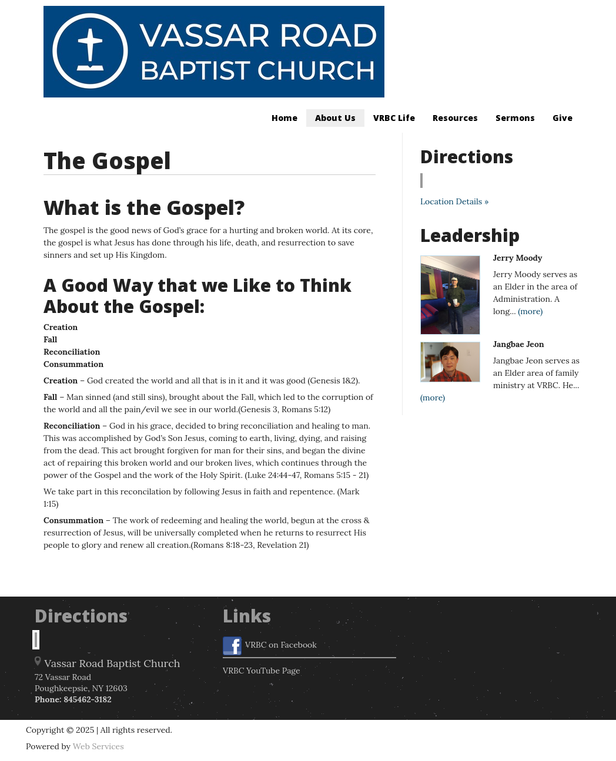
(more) (530, 311)
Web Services (98, 746)
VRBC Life (394, 117)
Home (284, 117)
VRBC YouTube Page (261, 670)
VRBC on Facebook (270, 646)
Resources (455, 117)
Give (563, 117)
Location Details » (454, 201)
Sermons (515, 117)
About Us (335, 117)
